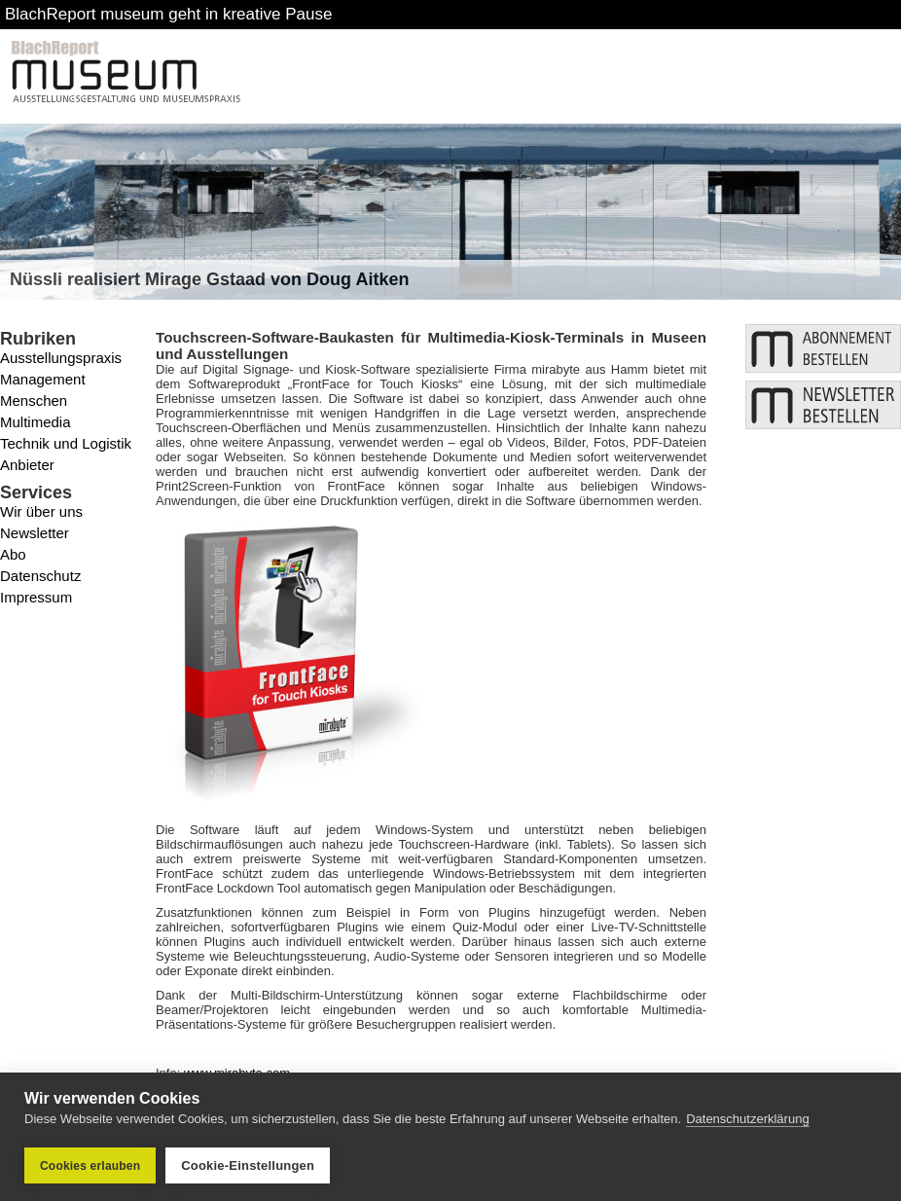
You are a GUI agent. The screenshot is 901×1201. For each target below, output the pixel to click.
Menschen (33, 400)
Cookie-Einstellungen (247, 1165)
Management (43, 379)
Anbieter (27, 464)
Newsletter (34, 533)
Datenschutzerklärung (747, 1118)
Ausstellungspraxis (61, 357)
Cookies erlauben (90, 1166)
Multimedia (35, 422)
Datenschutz (40, 575)
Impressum (36, 597)
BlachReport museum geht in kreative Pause (168, 14)
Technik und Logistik (65, 443)
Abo (13, 554)
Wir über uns (41, 511)
